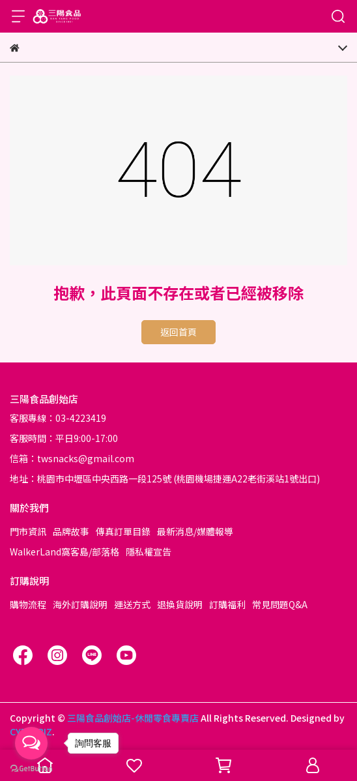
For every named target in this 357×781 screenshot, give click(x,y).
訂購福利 (227, 604)
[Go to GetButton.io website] (31, 768)
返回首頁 (178, 331)
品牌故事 (71, 531)
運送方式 (132, 604)
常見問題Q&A (279, 604)
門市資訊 (28, 531)
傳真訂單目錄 (123, 531)
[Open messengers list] (31, 743)
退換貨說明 (180, 604)
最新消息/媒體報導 (195, 531)
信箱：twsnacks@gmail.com (72, 458)
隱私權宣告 (148, 551)
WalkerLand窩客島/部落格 (64, 551)
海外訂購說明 (80, 604)
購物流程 (28, 604)
